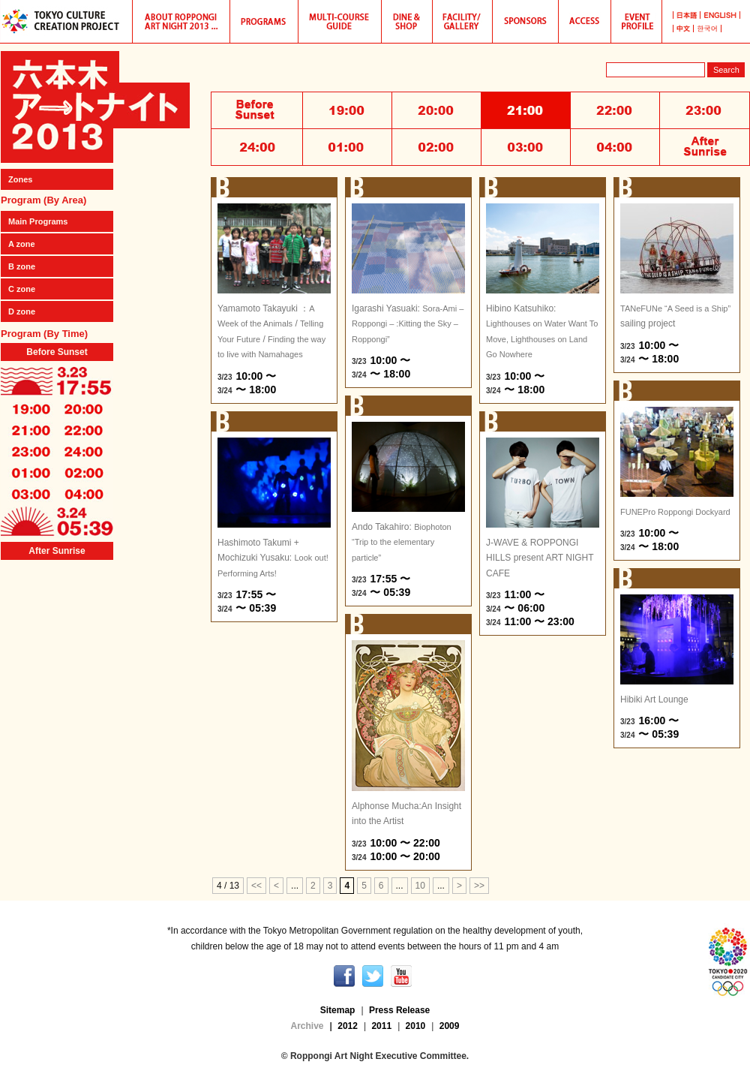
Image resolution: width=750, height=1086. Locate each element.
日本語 (686, 15)
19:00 (30, 409)
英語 (720, 15)
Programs (264, 21)
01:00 (30, 472)
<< (256, 885)
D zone (21, 311)
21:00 (30, 430)
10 (420, 885)
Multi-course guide (340, 21)
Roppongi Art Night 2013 (95, 107)
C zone (21, 288)
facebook (344, 976)
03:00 (30, 493)
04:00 (83, 493)
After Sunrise (56, 551)
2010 (416, 1026)
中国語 (683, 28)
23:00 (30, 451)
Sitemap (338, 1010)
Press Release (399, 1010)
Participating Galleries (463, 21)
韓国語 (708, 28)
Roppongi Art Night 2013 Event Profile (636, 21)
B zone (21, 266)
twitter (372, 976)
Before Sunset (56, 352)
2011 (381, 1026)
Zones (20, 179)
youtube (401, 976)
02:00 (83, 472)
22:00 (83, 430)
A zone (21, 243)
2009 (450, 1026)
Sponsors (526, 21)
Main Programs (38, 221)
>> (479, 885)
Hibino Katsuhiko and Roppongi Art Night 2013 (181, 21)
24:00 (83, 451)
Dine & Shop (407, 21)
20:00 (83, 409)
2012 (348, 1026)
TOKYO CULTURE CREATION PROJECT (66, 21)
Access (585, 21)
